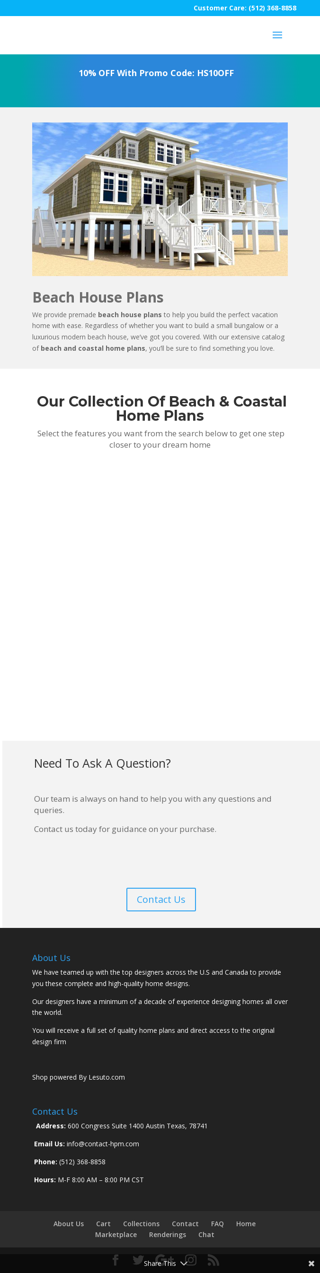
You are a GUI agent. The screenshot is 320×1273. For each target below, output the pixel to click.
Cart (103, 1223)
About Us (68, 1223)
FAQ (217, 1223)
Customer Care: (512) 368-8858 (245, 7)
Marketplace (116, 1234)
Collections (141, 1223)
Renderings (167, 1234)
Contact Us (161, 899)
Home (246, 1223)
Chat (206, 1234)
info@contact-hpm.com (102, 1143)
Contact (185, 1223)
